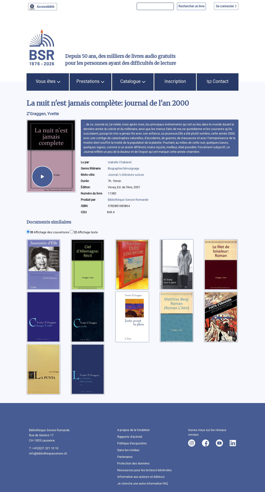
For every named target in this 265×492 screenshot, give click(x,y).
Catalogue (133, 81)
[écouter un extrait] (42, 176)
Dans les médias (128, 450)
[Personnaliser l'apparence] (43, 7)
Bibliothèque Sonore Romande (128, 199)
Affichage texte (86, 232)
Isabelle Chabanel (119, 162)
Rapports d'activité (129, 436)
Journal (113, 174)
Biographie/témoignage (123, 168)
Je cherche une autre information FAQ (142, 483)
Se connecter (226, 6)
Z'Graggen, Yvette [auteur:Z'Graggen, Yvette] (43, 113)
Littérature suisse (132, 174)
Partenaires (125, 457)
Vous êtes (48, 81)
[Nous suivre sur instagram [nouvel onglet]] (191, 443)
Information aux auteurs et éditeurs (141, 476)
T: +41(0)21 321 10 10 (43, 448)
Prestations (90, 81)
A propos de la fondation (133, 430)
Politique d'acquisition (132, 443)
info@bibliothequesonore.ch (48, 453)
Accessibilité (46, 6)
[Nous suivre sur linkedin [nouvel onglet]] (233, 443)
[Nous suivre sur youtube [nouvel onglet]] (219, 443)
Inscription (175, 81)
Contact (218, 81)
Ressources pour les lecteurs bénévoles (144, 470)
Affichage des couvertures (49, 232)
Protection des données (133, 463)
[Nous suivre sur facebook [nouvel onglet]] (205, 443)
